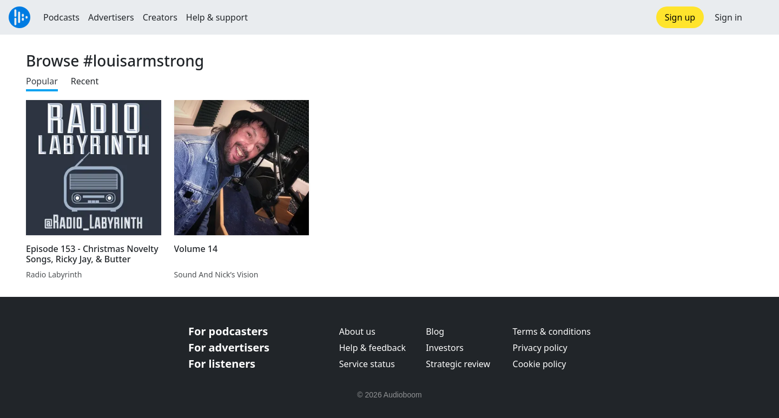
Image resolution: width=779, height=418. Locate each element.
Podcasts (61, 17)
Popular (42, 81)
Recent (84, 81)
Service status (367, 364)
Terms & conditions (552, 331)
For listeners (221, 363)
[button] (760, 17)
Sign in (728, 17)
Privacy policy (540, 348)
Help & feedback (372, 348)
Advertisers (111, 17)
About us (357, 331)
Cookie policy (539, 364)
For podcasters (228, 331)
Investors (445, 348)
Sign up (680, 17)
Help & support (217, 17)
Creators (160, 17)
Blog (435, 331)
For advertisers (228, 347)
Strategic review (458, 364)
